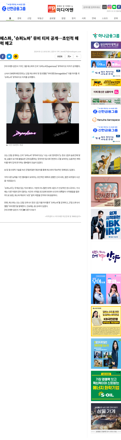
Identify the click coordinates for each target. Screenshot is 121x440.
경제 (19, 18)
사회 (84, 18)
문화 (116, 18)
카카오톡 (16, 56)
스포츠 (105, 18)
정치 (74, 18)
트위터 (9, 56)
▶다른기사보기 (29, 209)
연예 (94, 18)
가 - (77, 56)
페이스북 (2, 56)
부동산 (40, 18)
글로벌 (52, 18)
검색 (104, 7)
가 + (69, 56)
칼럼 (63, 18)
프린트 (60, 56)
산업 (29, 18)
